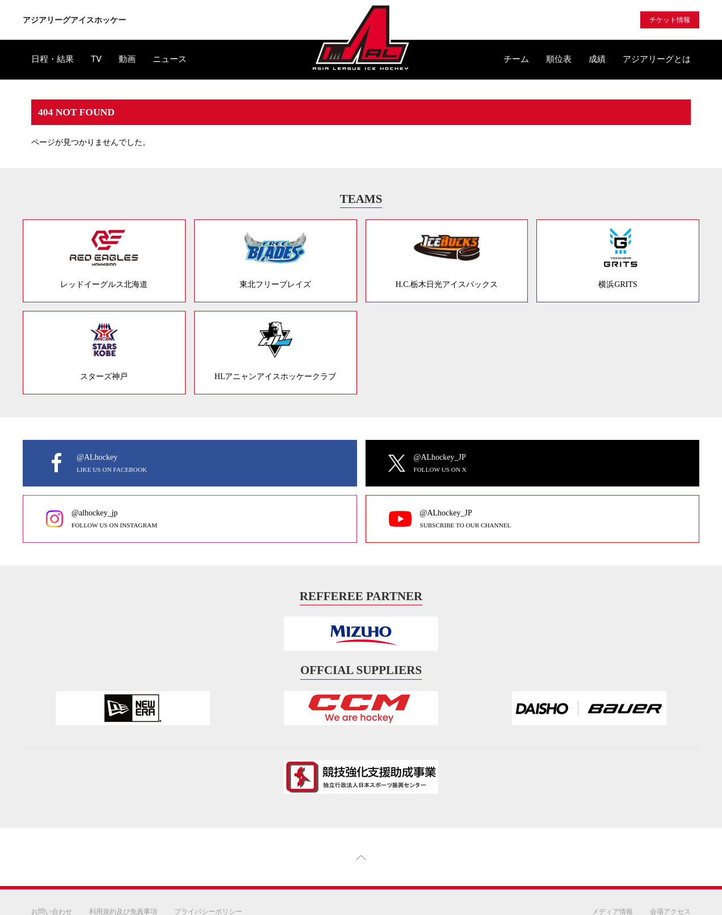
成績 (597, 59)
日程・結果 (52, 59)
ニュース (170, 59)
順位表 (559, 59)
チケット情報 (669, 20)
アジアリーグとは (657, 59)
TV (96, 59)
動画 (127, 59)
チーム (516, 59)
